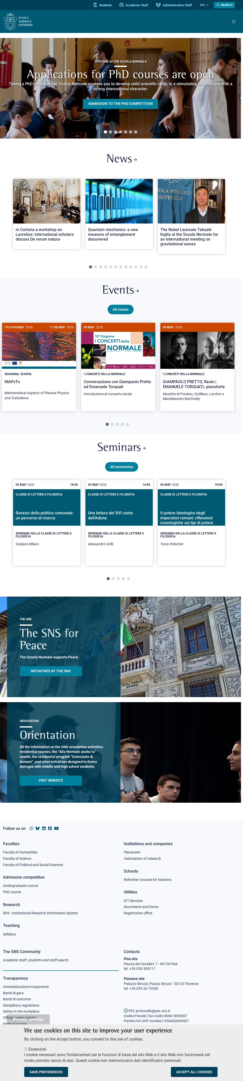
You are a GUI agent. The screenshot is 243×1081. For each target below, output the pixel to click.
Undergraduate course (20, 886)
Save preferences (46, 1072)
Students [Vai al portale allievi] (103, 5)
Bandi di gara (13, 993)
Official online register (20, 1018)
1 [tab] (105, 132)
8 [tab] (125, 267)
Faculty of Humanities (20, 852)
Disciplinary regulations (21, 1005)
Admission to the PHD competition (120, 104)
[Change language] (207, 5)
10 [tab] (135, 267)
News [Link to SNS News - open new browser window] (121, 159)
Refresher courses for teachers (148, 880)
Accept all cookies (194, 1072)
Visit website (51, 780)
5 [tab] (125, 132)
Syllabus (9, 934)
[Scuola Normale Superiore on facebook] (50, 828)
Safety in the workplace (21, 1011)
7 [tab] (135, 132)
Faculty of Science (17, 859)
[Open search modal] (224, 5)
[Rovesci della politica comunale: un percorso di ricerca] (46, 523)
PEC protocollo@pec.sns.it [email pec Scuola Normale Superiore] (147, 1011)
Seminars (121, 448)
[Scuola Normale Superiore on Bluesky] (38, 828)
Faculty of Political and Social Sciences (33, 865)
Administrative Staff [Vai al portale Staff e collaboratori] (174, 5)
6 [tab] (130, 132)
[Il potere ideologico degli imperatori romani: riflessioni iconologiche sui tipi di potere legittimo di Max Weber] (191, 523)
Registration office (138, 913)
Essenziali (37, 1049)
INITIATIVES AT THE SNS (51, 671)
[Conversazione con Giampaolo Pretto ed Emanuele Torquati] (118, 362)
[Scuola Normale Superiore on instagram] (31, 828)
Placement (132, 852)
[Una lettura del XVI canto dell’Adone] (119, 523)
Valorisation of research (142, 859)
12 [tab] (145, 267)
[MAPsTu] (39, 364)
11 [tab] (140, 267)
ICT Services (133, 901)
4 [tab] (120, 132)
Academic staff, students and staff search (36, 960)
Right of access (15, 1024)
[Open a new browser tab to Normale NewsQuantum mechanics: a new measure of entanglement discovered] (119, 214)
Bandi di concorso (17, 999)
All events (121, 309)
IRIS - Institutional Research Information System (40, 913)
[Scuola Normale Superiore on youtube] (56, 828)
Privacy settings (28, 1019)
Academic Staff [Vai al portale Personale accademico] (133, 5)
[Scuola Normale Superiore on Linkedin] (44, 828)
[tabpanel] (120, 88)
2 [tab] (110, 132)
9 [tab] (130, 267)
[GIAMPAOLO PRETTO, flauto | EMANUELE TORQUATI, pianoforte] (197, 365)
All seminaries (121, 467)
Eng (202, 5)
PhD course (12, 892)
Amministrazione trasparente (26, 987)
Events (120, 290)
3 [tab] (115, 132)
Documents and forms (141, 907)
